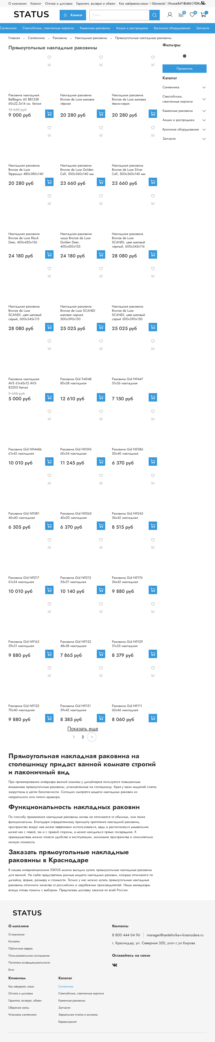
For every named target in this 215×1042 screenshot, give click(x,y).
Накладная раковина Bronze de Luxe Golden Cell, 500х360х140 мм (77, 169)
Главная (14, 37)
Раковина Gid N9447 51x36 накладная (127, 381)
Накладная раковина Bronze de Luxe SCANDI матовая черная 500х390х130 (77, 312)
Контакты (14, 941)
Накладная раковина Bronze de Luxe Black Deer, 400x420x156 (24, 238)
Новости (175, 3)
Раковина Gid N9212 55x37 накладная (75, 579)
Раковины (60, 37)
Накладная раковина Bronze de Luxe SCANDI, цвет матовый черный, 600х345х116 (128, 240)
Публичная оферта (20, 948)
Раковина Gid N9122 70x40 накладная (23, 707)
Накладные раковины (91, 37)
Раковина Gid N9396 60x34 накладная (76, 451)
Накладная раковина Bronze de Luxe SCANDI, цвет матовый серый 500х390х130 (128, 312)
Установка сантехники (22, 1014)
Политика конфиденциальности (29, 962)
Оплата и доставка (58, 3)
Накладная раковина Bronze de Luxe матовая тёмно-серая (129, 99)
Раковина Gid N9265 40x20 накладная (76, 515)
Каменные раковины (95, 28)
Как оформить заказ (21, 986)
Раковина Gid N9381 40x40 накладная (23, 515)
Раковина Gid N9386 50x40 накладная (127, 451)
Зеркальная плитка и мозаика (78, 1014)
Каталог (35, 3)
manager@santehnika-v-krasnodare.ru (175, 935)
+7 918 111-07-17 (191, 3)
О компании (17, 3)
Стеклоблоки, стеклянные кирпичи (48, 28)
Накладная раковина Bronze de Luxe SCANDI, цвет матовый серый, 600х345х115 (25, 312)
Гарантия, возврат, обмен (25, 1000)
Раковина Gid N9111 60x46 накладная (127, 707)
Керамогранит (67, 1022)
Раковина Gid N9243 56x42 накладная (127, 515)
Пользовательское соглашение (29, 955)
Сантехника (36, 37)
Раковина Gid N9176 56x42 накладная (127, 579)
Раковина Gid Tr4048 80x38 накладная (76, 381)
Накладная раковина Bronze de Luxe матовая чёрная (77, 99)
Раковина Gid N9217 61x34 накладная (23, 579)
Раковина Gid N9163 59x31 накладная (23, 643)
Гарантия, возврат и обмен (95, 3)
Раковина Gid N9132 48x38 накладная (75, 643)
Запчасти (202, 28)
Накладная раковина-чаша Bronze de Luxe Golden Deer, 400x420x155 (76, 240)
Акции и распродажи (132, 28)
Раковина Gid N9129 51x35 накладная (127, 643)
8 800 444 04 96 (126, 935)
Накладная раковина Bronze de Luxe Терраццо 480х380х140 (25, 169)
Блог (11, 970)
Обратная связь (18, 1007)
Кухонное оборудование (172, 28)
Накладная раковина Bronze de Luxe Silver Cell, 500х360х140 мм (128, 169)
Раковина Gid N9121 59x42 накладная (75, 707)
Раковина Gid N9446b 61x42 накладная (25, 451)
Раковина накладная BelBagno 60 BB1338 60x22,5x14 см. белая (24, 99)
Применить (185, 68)
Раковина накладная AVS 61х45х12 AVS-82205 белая (23, 383)
